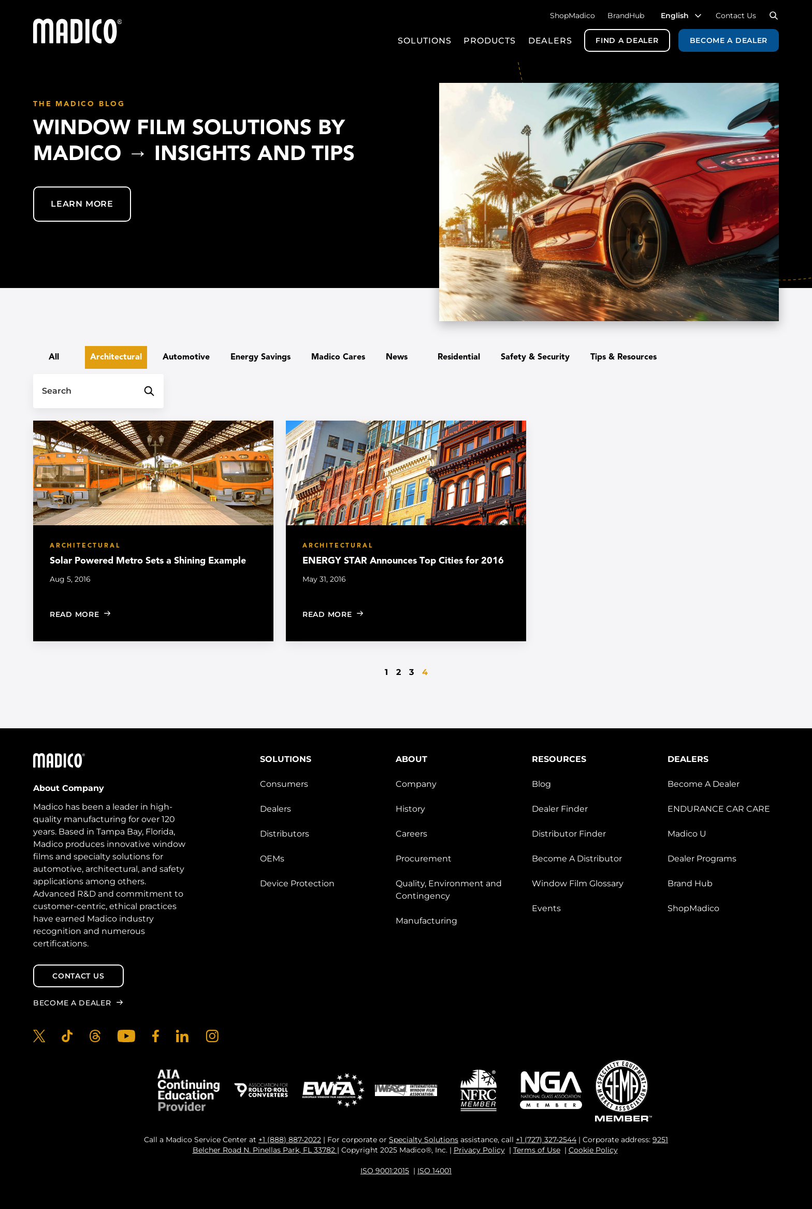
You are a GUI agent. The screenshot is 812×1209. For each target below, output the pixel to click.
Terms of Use (536, 1150)
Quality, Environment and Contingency (449, 890)
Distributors (284, 834)
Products (489, 41)
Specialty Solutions (423, 1139)
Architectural (116, 357)
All (54, 357)
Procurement (424, 858)
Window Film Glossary (578, 883)
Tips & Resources (623, 357)
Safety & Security (535, 357)
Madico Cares (338, 357)
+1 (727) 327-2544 (546, 1139)
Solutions (424, 41)
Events (546, 908)
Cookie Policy (593, 1150)
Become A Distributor (577, 858)
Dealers (550, 41)
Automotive (186, 357)
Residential (459, 357)
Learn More (82, 204)
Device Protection (297, 883)
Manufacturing (426, 921)
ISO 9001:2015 (384, 1170)
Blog (541, 784)
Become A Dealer (704, 784)
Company (416, 784)
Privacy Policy (479, 1150)
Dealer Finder (560, 809)
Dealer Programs (702, 858)
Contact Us (736, 15)
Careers (411, 834)
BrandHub (625, 15)
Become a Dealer (729, 40)
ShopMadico (572, 15)
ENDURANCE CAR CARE (719, 809)
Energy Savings (260, 357)
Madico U (687, 834)
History (410, 809)
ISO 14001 (434, 1170)
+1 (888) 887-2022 (289, 1139)
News (397, 357)
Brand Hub (690, 883)
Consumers (284, 784)
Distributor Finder (569, 834)
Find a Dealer (627, 40)
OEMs (272, 858)
